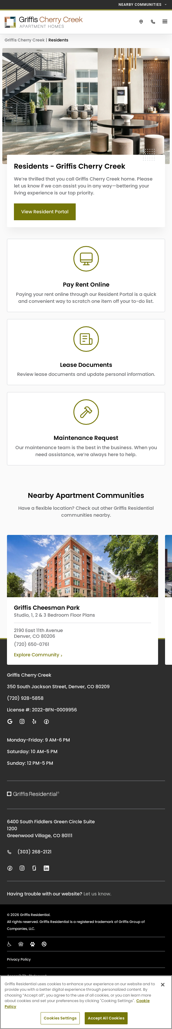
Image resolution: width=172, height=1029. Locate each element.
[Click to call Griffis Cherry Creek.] (153, 22)
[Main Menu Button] (165, 22)
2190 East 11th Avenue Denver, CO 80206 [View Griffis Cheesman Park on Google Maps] (38, 633)
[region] (86, 1002)
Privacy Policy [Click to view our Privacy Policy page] (19, 959)
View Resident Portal (44, 211)
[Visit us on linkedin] (46, 868)
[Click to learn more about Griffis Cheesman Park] (82, 566)
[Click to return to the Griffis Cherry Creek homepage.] (67, 22)
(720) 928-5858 (25, 698)
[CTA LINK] (86, 275)
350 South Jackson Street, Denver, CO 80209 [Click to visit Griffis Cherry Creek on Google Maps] (58, 686)
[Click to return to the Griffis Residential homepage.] (50, 793)
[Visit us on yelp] (34, 721)
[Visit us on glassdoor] (34, 868)
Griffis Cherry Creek (25, 40)
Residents (58, 40)
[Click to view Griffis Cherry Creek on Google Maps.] (141, 22)
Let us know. (97, 893)
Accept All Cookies (106, 1018)
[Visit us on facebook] (46, 721)
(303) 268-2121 (29, 851)
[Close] (162, 984)
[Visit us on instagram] (22, 721)
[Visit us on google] (10, 721)
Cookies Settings (60, 1018)
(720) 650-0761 (31, 644)
